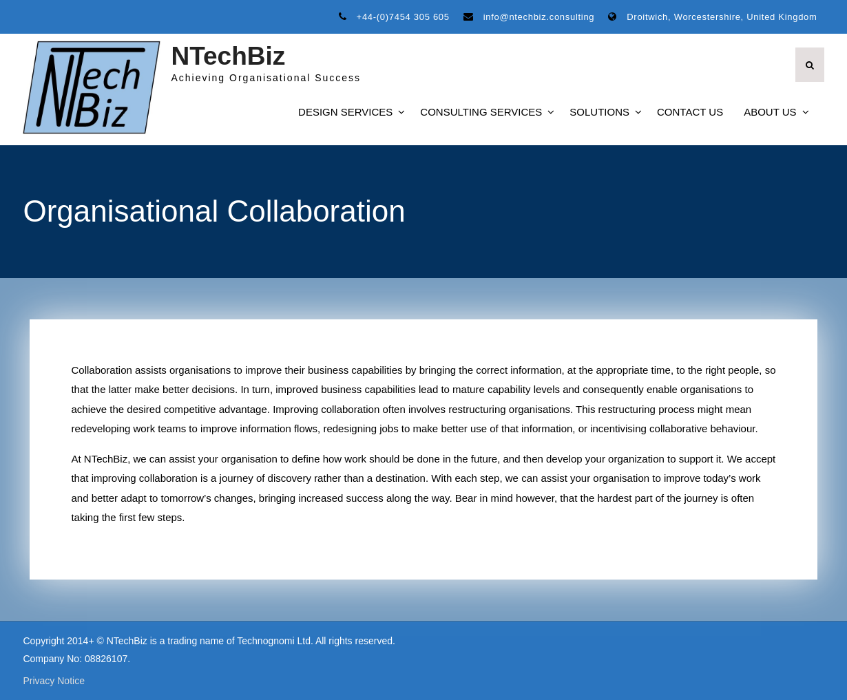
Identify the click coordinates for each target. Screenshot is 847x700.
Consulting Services (481, 112)
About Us (770, 112)
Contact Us (690, 112)
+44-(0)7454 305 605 (403, 17)
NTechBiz (228, 56)
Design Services (345, 112)
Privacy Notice (53, 681)
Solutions (599, 112)
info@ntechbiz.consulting (539, 17)
